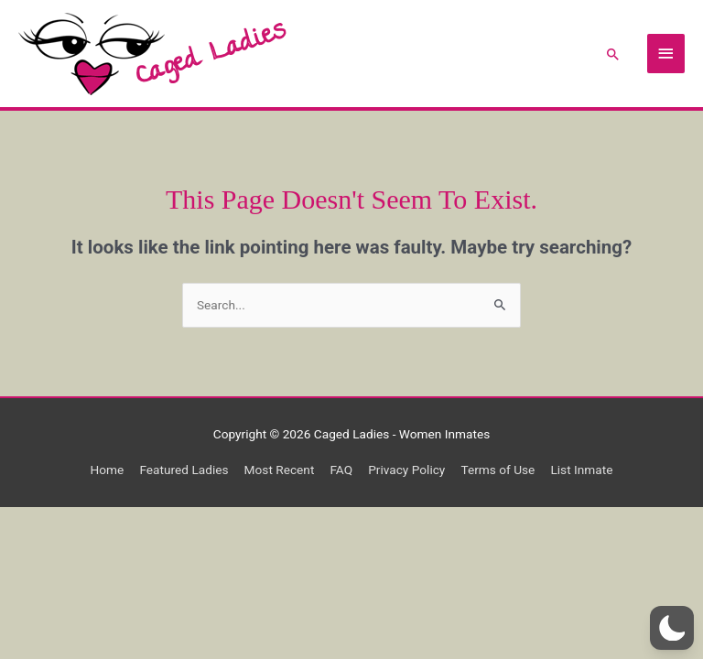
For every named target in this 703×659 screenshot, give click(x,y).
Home (107, 469)
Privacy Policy (406, 469)
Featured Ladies (183, 469)
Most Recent (279, 469)
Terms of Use (497, 469)
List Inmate (581, 469)
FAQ (341, 469)
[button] (613, 54)
